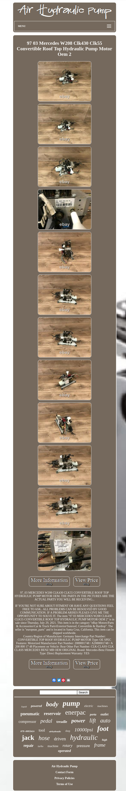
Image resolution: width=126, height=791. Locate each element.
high (104, 739)
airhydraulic (55, 731)
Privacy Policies (64, 778)
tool (42, 730)
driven (60, 738)
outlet (104, 714)
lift (92, 720)
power (78, 721)
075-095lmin (28, 731)
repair (29, 745)
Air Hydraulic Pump (64, 766)
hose (44, 738)
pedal (46, 721)
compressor (27, 721)
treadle (61, 722)
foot (102, 728)
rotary (67, 745)
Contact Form (64, 772)
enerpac (75, 712)
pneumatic (30, 713)
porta (93, 714)
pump (71, 703)
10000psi (83, 729)
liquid (24, 706)
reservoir (52, 713)
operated (64, 751)
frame (99, 745)
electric (88, 706)
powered (36, 706)
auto (105, 720)
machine (53, 746)
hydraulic (84, 737)
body (52, 704)
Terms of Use (64, 784)
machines (102, 706)
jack (28, 737)
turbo (40, 746)
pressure (83, 746)
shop (67, 730)
